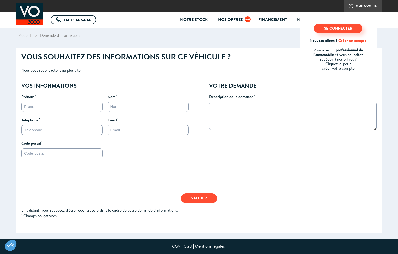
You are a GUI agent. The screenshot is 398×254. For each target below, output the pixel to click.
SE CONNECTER (338, 28)
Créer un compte (352, 40)
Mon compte (360, 8)
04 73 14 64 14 (79, 20)
